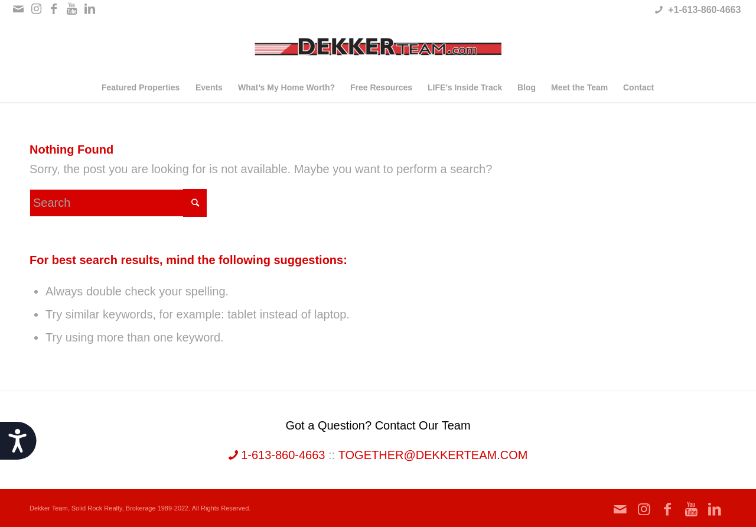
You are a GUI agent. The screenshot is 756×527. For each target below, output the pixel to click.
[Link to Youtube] (71, 9)
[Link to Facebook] (54, 9)
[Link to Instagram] (36, 9)
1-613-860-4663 (277, 454)
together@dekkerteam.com (433, 454)
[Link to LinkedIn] (90, 9)
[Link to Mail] (18, 9)
